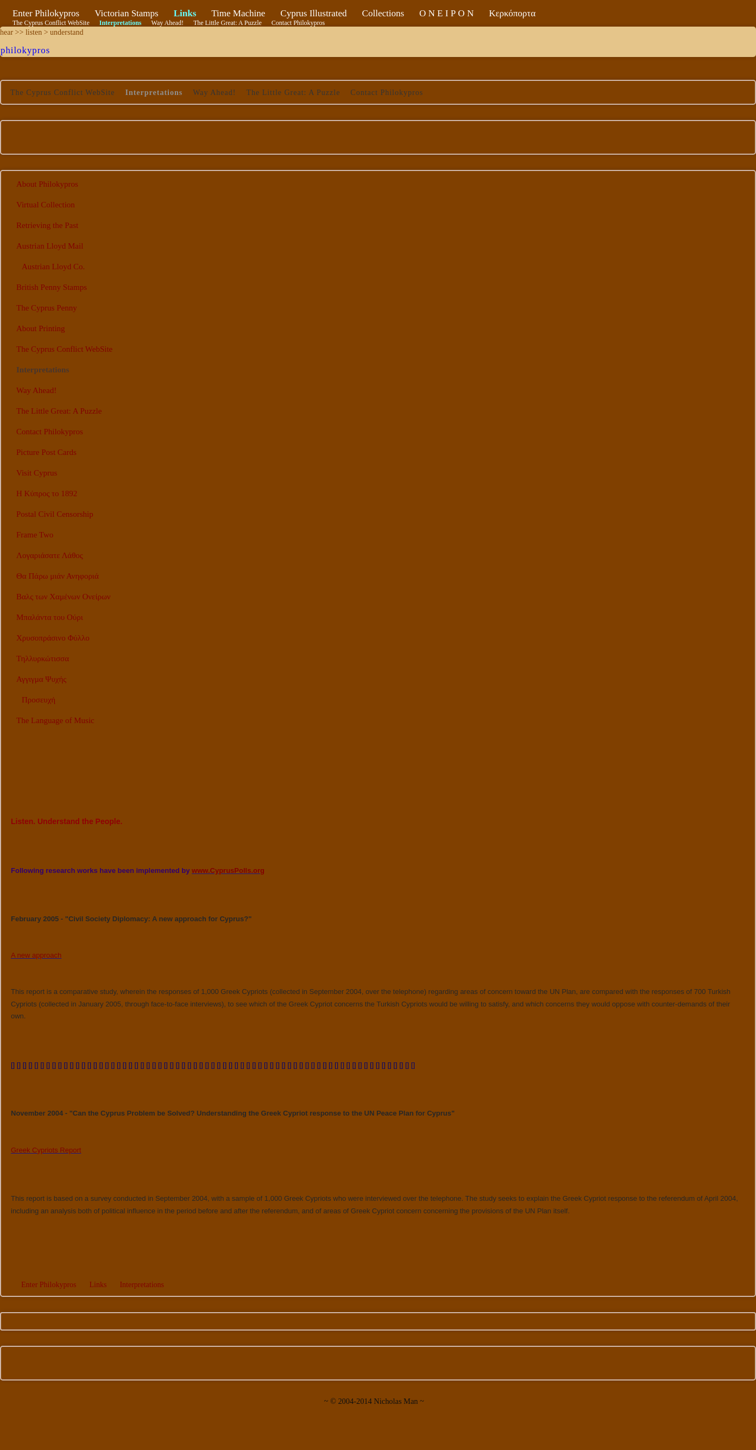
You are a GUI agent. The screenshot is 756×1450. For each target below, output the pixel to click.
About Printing (40, 328)
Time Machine (238, 13)
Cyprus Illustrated (313, 13)
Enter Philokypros (45, 13)
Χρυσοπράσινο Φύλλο (53, 638)
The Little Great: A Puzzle (227, 23)
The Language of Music (55, 720)
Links (185, 13)
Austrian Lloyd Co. (53, 266)
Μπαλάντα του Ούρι (49, 617)
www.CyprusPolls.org (228, 870)
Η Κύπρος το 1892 (46, 493)
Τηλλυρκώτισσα (42, 658)
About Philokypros (47, 184)
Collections (383, 13)
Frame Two (34, 534)
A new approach (36, 955)
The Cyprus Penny (46, 307)
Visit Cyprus (36, 472)
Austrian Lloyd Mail (49, 246)
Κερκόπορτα (512, 13)
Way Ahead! (168, 23)
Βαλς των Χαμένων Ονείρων (63, 596)
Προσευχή (38, 699)
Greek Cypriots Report (46, 1150)
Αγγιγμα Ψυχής (41, 679)
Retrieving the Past (47, 225)
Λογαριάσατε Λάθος (49, 555)
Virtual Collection (45, 204)
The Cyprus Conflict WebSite (51, 23)
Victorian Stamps (126, 13)
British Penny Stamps (51, 287)
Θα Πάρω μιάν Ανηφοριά (57, 576)
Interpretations (120, 23)
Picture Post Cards (46, 452)
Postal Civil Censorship (54, 514)
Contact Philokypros (298, 23)
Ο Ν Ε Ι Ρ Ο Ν (446, 13)
